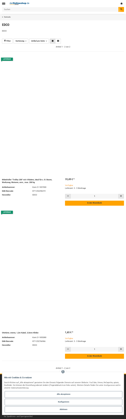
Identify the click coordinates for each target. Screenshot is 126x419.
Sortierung (20, 41)
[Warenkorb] (121, 3)
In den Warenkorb (94, 203)
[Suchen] (60, 9)
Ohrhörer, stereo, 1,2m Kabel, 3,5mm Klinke (20, 333)
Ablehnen (63, 409)
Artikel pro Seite (38, 41)
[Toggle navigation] (3, 3)
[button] (52, 41)
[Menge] (94, 196)
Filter (7, 41)
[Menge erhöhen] (121, 196)
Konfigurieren (63, 402)
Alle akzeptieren (63, 394)
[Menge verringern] (68, 196)
